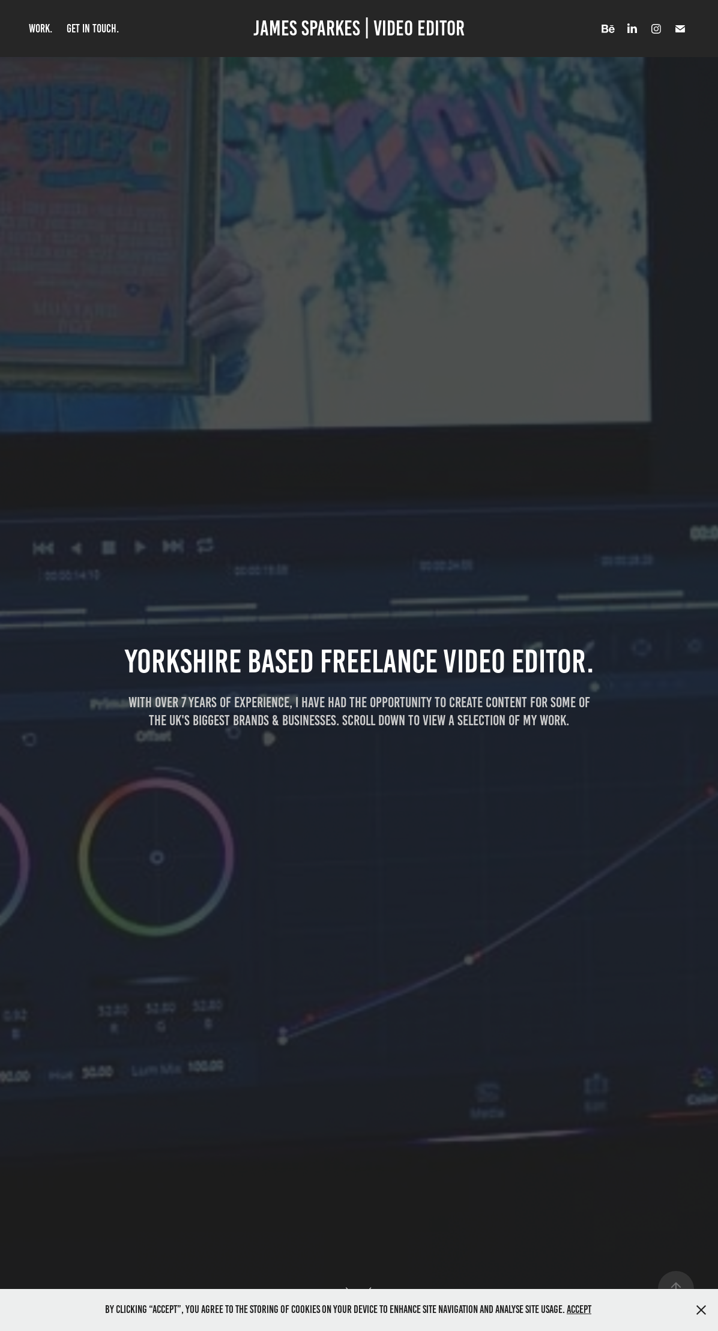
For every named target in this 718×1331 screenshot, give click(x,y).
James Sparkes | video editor (359, 28)
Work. (40, 28)
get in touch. (93, 28)
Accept (579, 1309)
